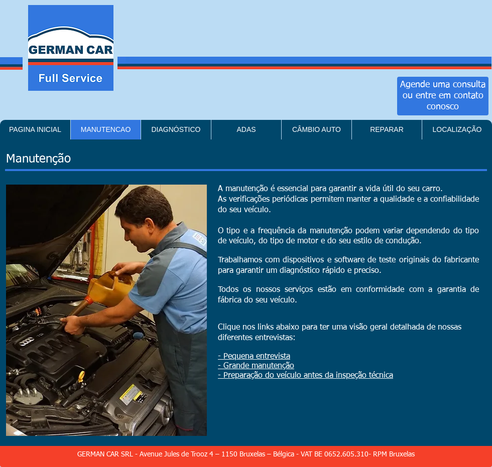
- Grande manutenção (256, 366)
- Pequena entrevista (254, 357)
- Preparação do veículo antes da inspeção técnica (305, 376)
